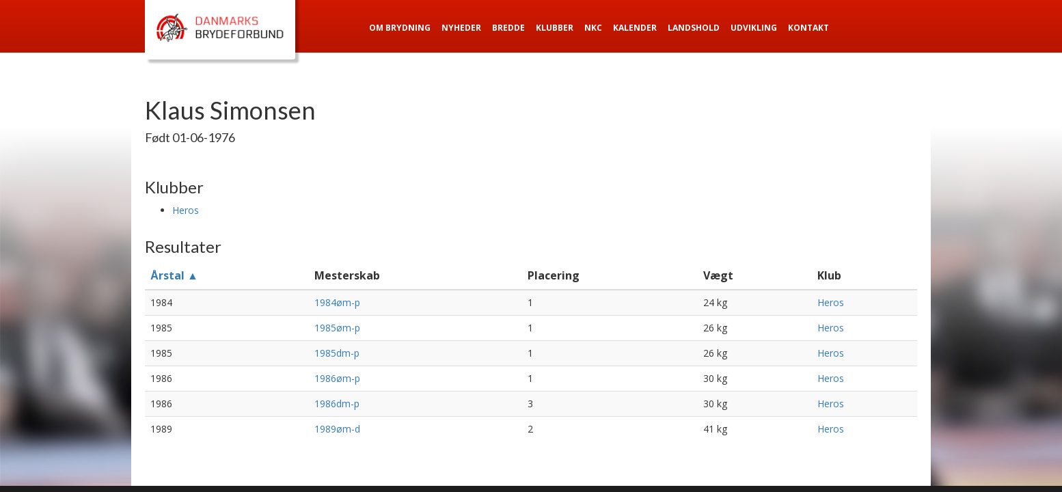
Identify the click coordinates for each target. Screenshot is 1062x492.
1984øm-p (337, 302)
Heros (185, 210)
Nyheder (461, 27)
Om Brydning (400, 27)
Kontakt (808, 27)
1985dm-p (336, 352)
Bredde (508, 27)
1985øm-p (337, 327)
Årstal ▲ (174, 275)
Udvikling (754, 27)
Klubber (554, 27)
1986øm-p (337, 378)
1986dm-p (336, 403)
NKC (593, 27)
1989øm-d (337, 428)
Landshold (694, 27)
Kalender (635, 27)
